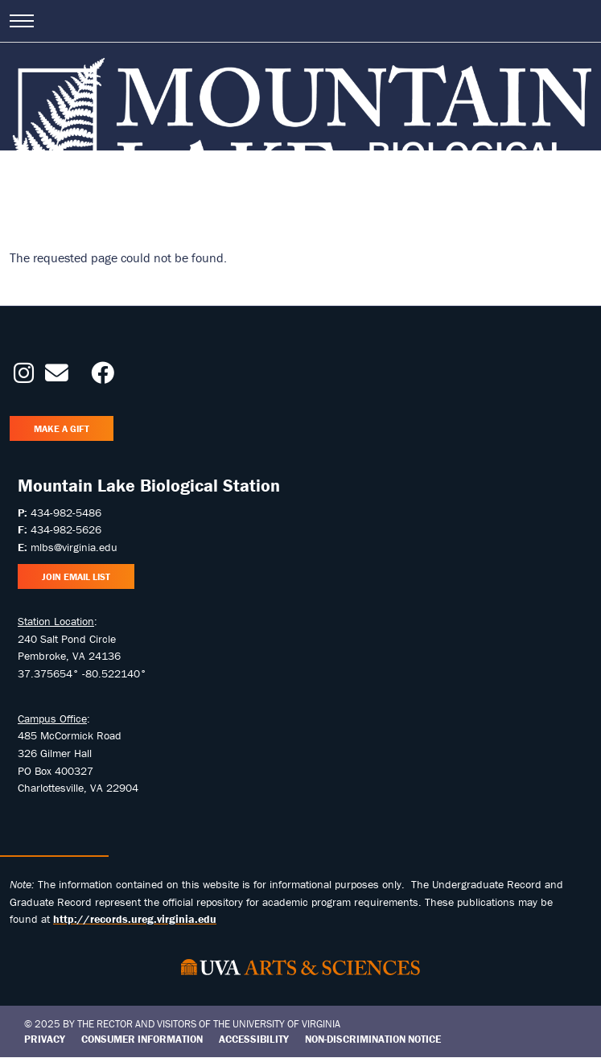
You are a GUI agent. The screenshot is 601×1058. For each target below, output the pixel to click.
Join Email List (76, 576)
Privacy (44, 1039)
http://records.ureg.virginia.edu (134, 919)
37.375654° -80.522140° (82, 673)
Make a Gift (61, 428)
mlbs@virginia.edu (74, 547)
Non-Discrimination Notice (373, 1039)
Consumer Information (142, 1039)
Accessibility (254, 1039)
